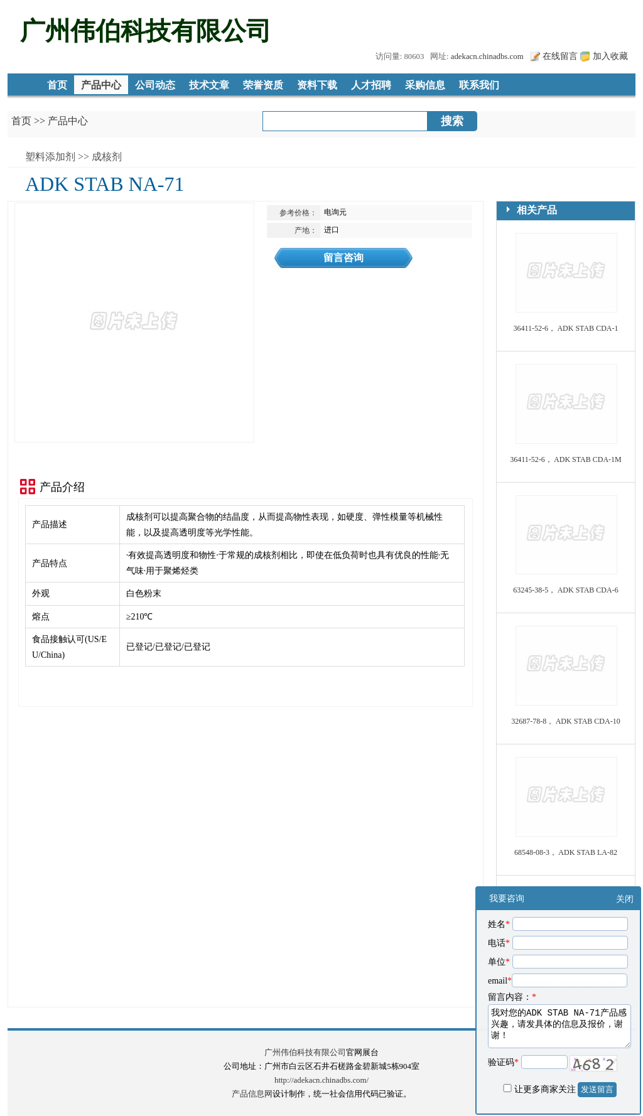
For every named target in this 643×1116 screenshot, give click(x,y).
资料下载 (317, 85)
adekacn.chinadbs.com (487, 56)
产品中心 (101, 85)
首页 (57, 85)
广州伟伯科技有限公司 (305, 1052)
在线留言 (560, 56)
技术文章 (209, 85)
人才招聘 (371, 85)
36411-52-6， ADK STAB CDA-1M (566, 459)
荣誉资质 (263, 85)
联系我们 (479, 85)
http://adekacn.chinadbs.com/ (321, 1080)
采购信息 (425, 85)
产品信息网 (252, 1094)
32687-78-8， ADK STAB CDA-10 (565, 721)
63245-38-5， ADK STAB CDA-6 (565, 590)
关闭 (625, 899)
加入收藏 (610, 56)
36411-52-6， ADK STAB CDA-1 (566, 328)
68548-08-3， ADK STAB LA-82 (565, 852)
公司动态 (155, 85)
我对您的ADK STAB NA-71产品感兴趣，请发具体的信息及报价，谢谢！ (559, 1026)
